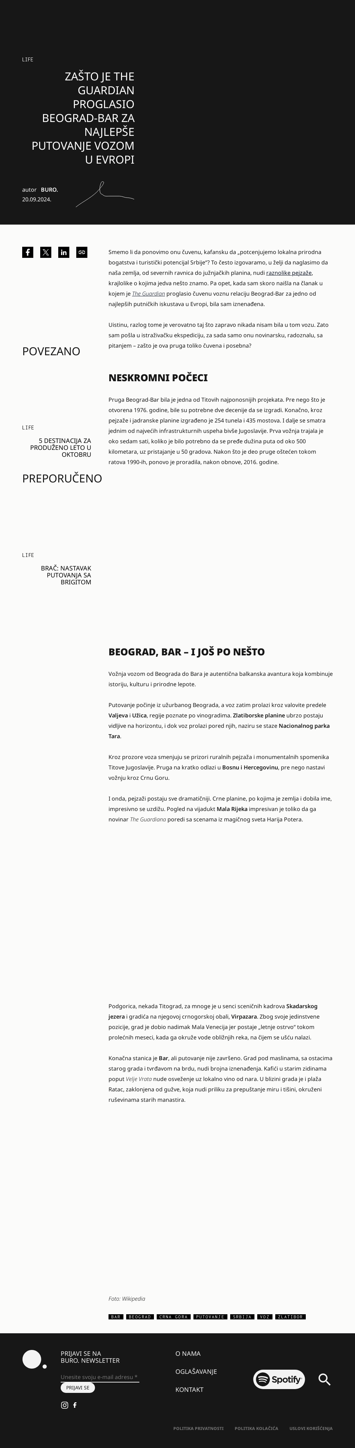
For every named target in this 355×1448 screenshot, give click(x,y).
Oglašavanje (196, 1371)
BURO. (49, 189)
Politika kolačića (256, 1428)
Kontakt (189, 1389)
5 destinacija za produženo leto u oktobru (60, 447)
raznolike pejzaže (289, 273)
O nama (188, 1353)
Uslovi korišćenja (311, 1428)
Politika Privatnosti (198, 1428)
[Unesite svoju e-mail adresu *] (100, 1377)
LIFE (27, 59)
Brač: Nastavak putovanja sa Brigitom (66, 575)
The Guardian (148, 293)
